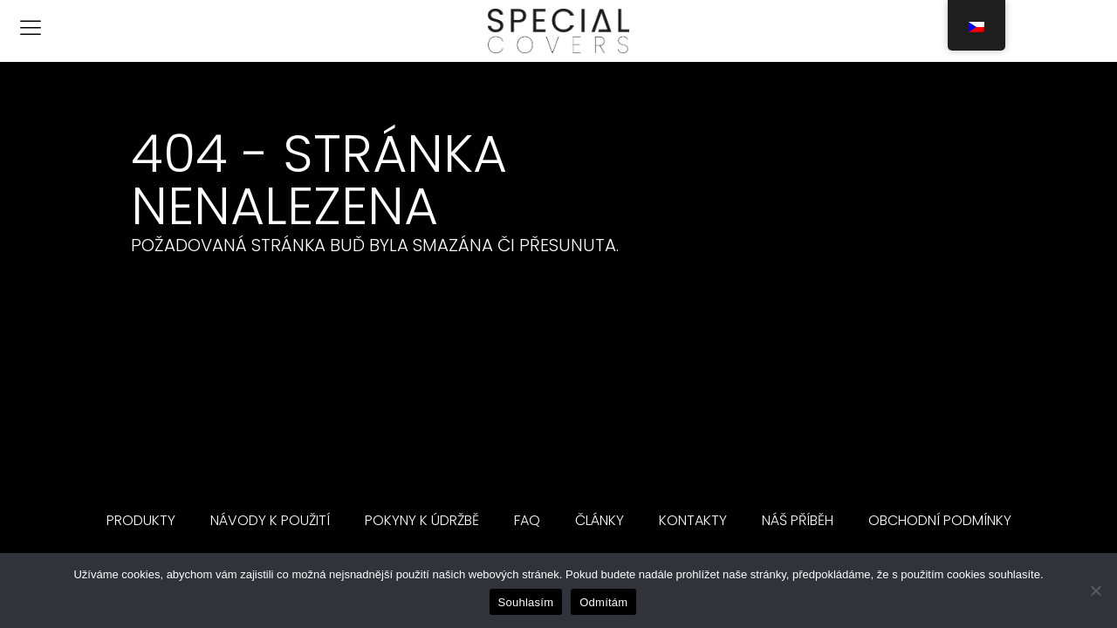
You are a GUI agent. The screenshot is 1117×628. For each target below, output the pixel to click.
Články (599, 520)
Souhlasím (526, 602)
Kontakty (693, 520)
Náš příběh (797, 520)
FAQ (527, 520)
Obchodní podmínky (939, 520)
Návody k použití (270, 520)
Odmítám (603, 602)
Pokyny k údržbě (422, 520)
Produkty (140, 520)
